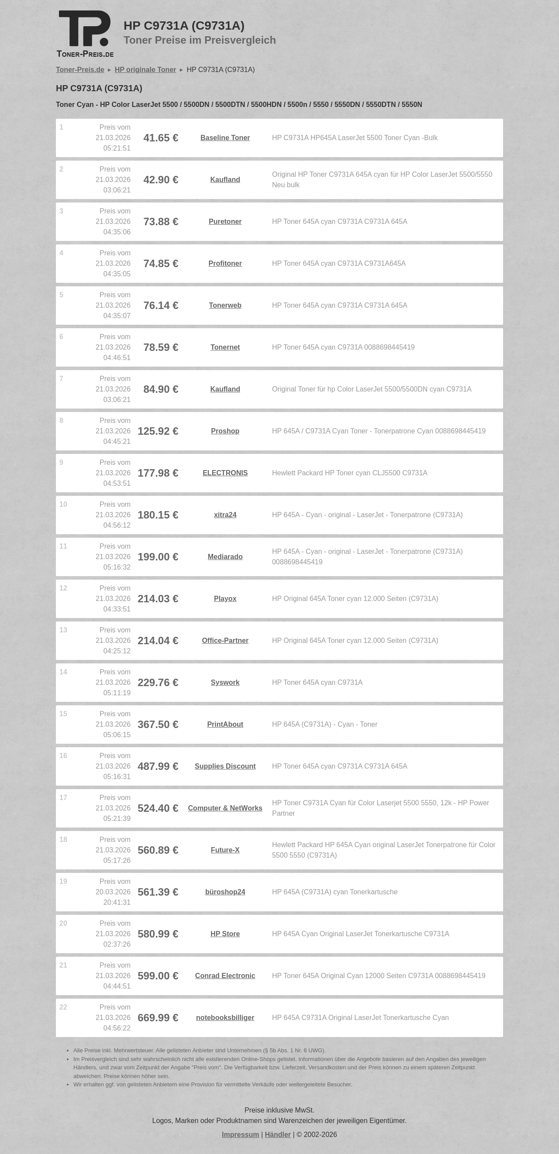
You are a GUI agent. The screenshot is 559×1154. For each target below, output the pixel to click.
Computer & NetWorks (225, 808)
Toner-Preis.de (80, 69)
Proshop (225, 431)
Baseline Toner (225, 137)
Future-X (225, 850)
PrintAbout (225, 724)
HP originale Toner (145, 69)
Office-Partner (225, 640)
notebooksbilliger (225, 1017)
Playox (225, 598)
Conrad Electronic (225, 975)
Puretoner (225, 221)
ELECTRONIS (225, 473)
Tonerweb (225, 305)
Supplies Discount (225, 766)
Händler (278, 1134)
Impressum (240, 1134)
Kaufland (225, 179)
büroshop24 (225, 892)
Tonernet (225, 347)
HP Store (225, 934)
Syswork (225, 682)
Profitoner (225, 263)
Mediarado (225, 556)
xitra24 (225, 515)
